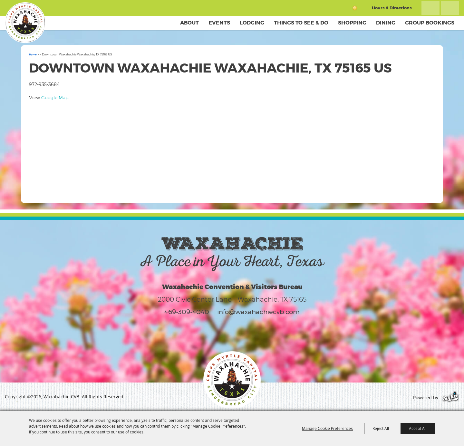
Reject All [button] (380, 428)
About (189, 22)
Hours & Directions (392, 8)
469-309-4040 (186, 312)
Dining (385, 22)
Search (430, 8)
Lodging (252, 22)
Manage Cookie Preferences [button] (327, 428)
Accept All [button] (418, 428)
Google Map (54, 97)
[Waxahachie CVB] (25, 22)
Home (33, 54)
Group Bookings (429, 22)
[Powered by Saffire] (450, 397)
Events (219, 22)
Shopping (352, 22)
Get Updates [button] (450, 8)
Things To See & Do (301, 22)
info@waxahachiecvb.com (258, 312)
